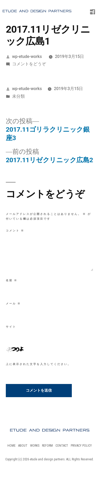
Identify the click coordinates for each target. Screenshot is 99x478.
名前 (11, 280)
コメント (15, 230)
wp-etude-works (27, 56)
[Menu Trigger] (88, 9)
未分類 (18, 96)
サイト (11, 326)
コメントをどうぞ (29, 63)
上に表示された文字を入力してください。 (38, 364)
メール (13, 303)
